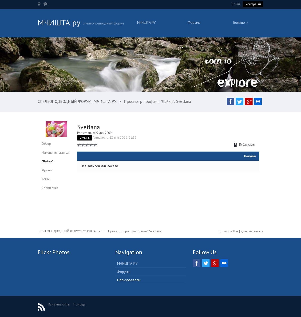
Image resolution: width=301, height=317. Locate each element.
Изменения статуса (55, 152)
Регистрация (253, 4)
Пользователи (128, 279)
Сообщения (50, 188)
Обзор (46, 143)
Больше (240, 22)
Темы (45, 179)
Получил (250, 156)
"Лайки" (47, 161)
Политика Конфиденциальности (241, 231)
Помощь (79, 304)
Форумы (194, 22)
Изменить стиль (59, 304)
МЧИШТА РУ (146, 22)
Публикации (245, 145)
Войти (236, 4)
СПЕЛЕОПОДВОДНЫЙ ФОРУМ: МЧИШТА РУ (69, 231)
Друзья (47, 170)
